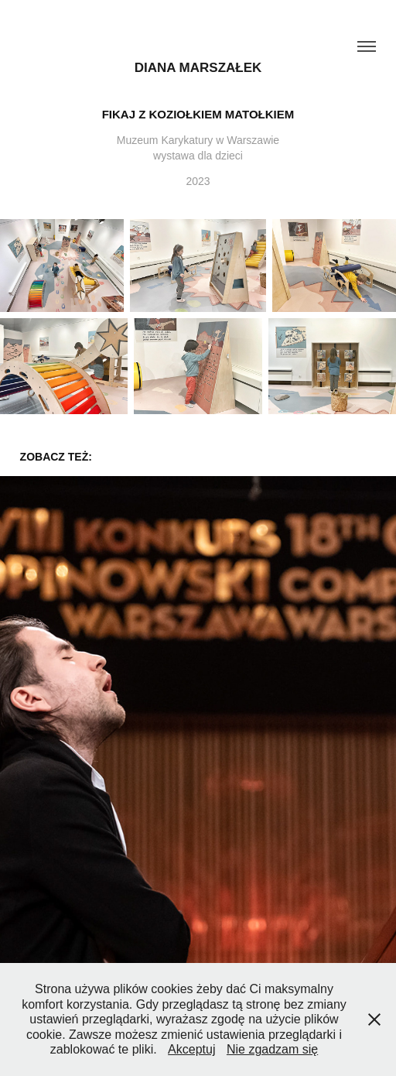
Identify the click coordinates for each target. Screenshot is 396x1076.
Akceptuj (191, 1049)
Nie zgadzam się (272, 1049)
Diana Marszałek (198, 67)
